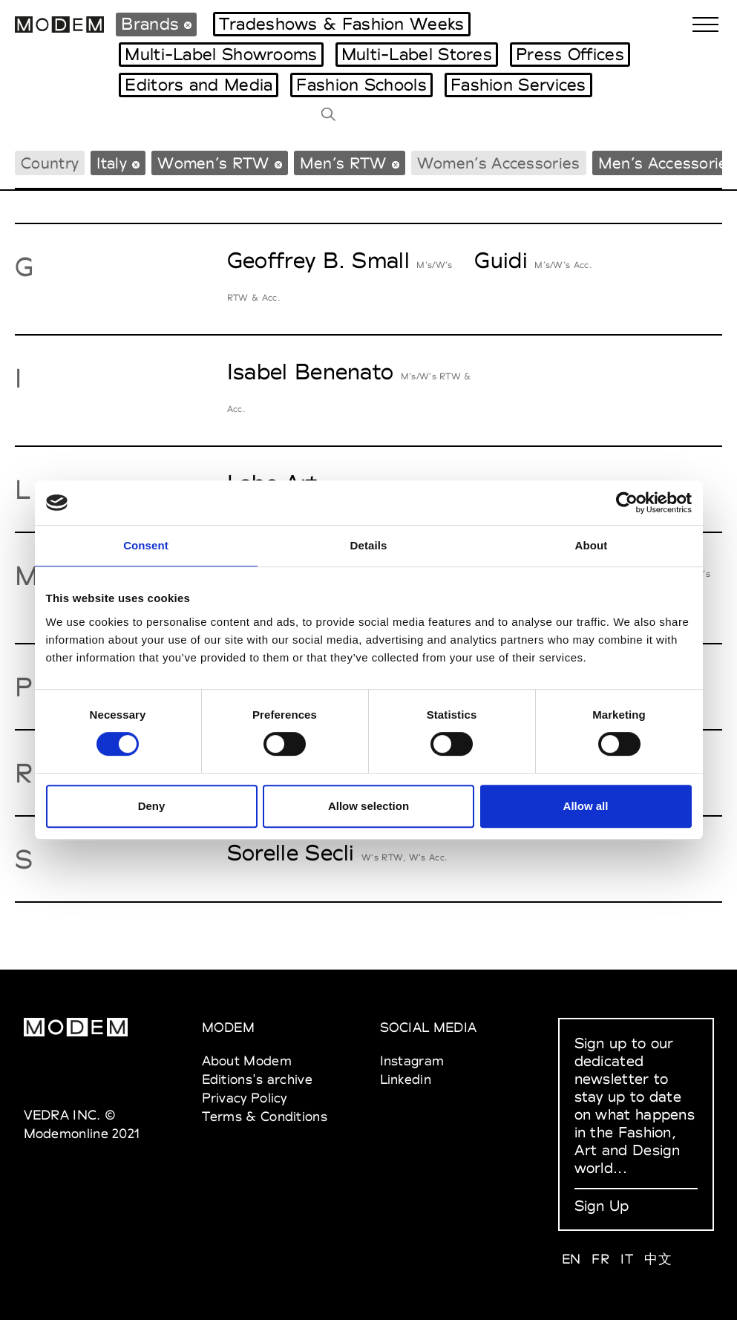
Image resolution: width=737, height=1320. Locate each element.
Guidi (501, 260)
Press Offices (570, 54)
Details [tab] (368, 545)
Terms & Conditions (264, 1116)
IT (626, 1259)
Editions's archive (257, 1079)
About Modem (247, 1060)
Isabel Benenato (310, 372)
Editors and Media (198, 84)
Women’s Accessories (498, 163)
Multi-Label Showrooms (221, 54)
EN (571, 1259)
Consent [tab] (145, 545)
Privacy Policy (244, 1097)
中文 (658, 1259)
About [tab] (591, 545)
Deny (152, 806)
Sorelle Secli (291, 853)
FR (600, 1259)
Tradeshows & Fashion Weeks (342, 23)
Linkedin (405, 1079)
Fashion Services (518, 84)
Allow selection (368, 806)
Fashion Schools (361, 84)
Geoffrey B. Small (318, 260)
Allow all (586, 806)
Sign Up (601, 1206)
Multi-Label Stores (416, 54)
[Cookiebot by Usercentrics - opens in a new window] (627, 502)
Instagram (412, 1060)
